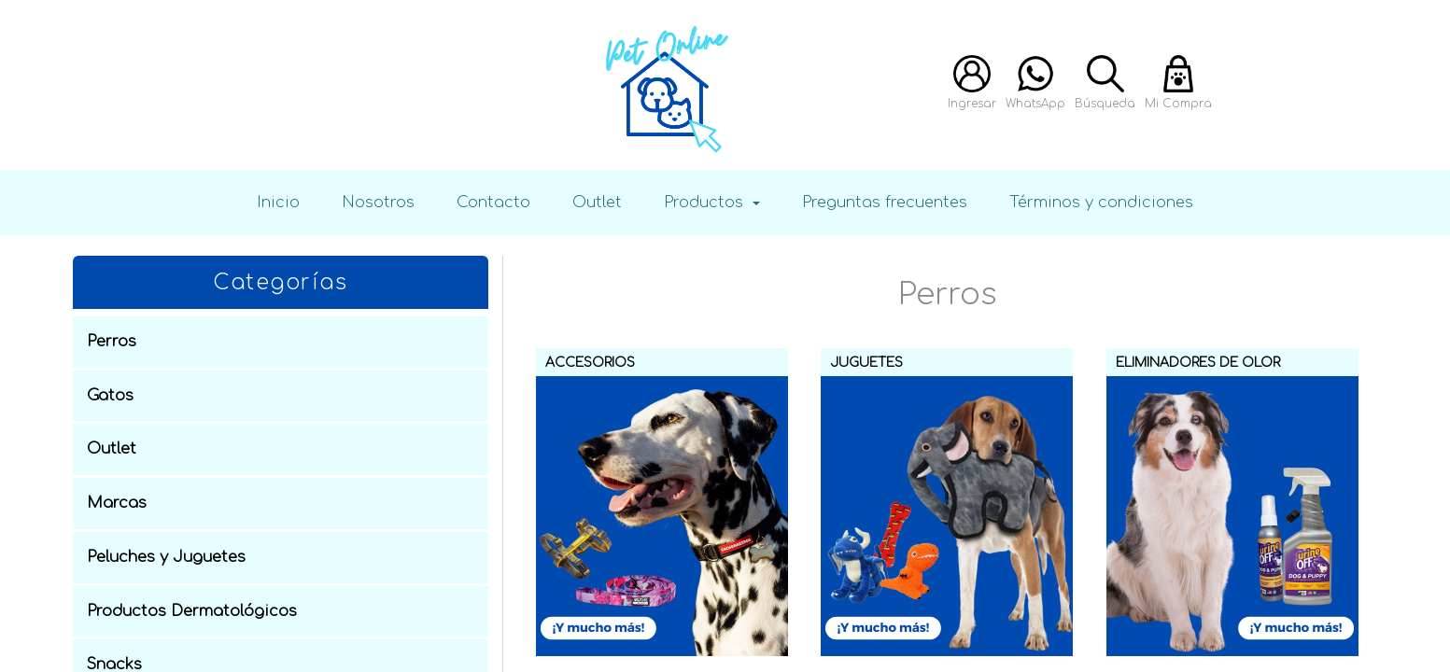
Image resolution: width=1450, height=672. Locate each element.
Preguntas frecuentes (884, 202)
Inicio (278, 202)
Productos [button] (706, 202)
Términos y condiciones (1101, 202)
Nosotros (378, 202)
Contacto (493, 202)
